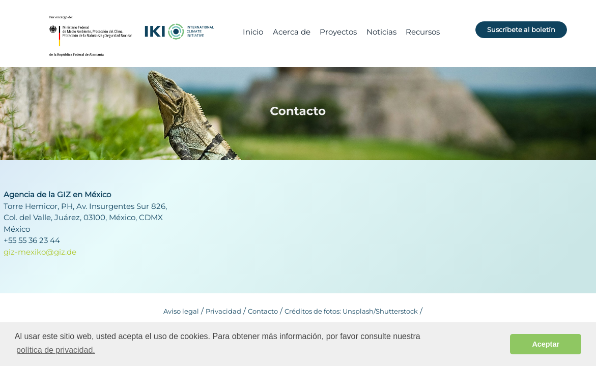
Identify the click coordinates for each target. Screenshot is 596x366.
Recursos (423, 32)
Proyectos (338, 32)
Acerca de (291, 32)
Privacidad (223, 311)
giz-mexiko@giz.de (40, 252)
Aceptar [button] (545, 344)
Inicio (253, 32)
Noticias (381, 32)
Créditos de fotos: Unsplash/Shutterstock (351, 311)
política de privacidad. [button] (55, 350)
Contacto (263, 311)
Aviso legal (181, 311)
